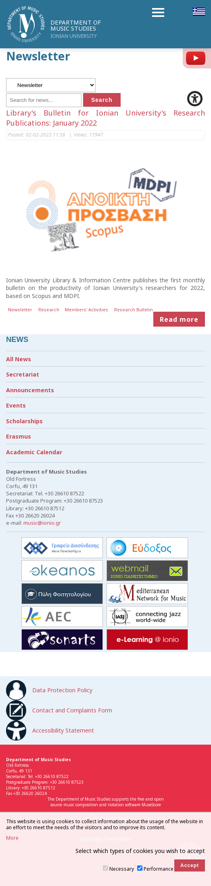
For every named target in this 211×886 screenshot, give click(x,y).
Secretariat (22, 374)
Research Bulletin (133, 309)
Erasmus (18, 436)
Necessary (121, 868)
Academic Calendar (34, 452)
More (12, 838)
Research (48, 309)
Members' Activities (86, 309)
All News (18, 359)
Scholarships (24, 421)
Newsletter (20, 309)
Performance (158, 868)
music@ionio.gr (42, 522)
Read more (179, 319)
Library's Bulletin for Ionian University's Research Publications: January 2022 (105, 118)
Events (16, 405)
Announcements (30, 390)
